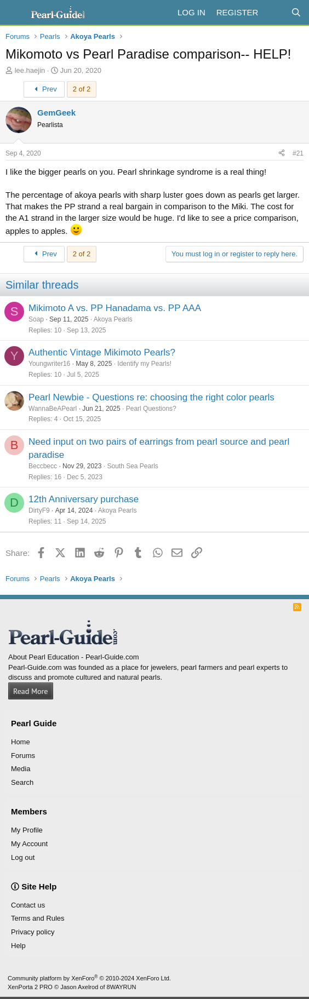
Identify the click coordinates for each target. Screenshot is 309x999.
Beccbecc (42, 466)
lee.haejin (30, 70)
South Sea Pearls (132, 466)
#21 (298, 153)
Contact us (28, 905)
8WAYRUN (121, 987)
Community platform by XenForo (89, 978)
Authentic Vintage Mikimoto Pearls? (101, 352)
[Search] (296, 12)
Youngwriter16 (49, 364)
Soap (36, 319)
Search (22, 782)
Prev (44, 89)
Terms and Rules (38, 918)
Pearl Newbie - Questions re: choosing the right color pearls (151, 397)
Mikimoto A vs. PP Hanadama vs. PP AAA (114, 308)
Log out (23, 857)
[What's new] (274, 12)
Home (20, 742)
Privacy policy (32, 932)
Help (18, 945)
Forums (23, 755)
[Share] (281, 153)
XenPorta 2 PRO (30, 987)
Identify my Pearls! (144, 364)
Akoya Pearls (113, 319)
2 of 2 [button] (82, 89)
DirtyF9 (39, 510)
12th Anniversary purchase (83, 499)
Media (20, 769)
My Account (29, 844)
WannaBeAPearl (52, 408)
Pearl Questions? (151, 408)
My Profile (27, 830)
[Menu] (15, 13)
